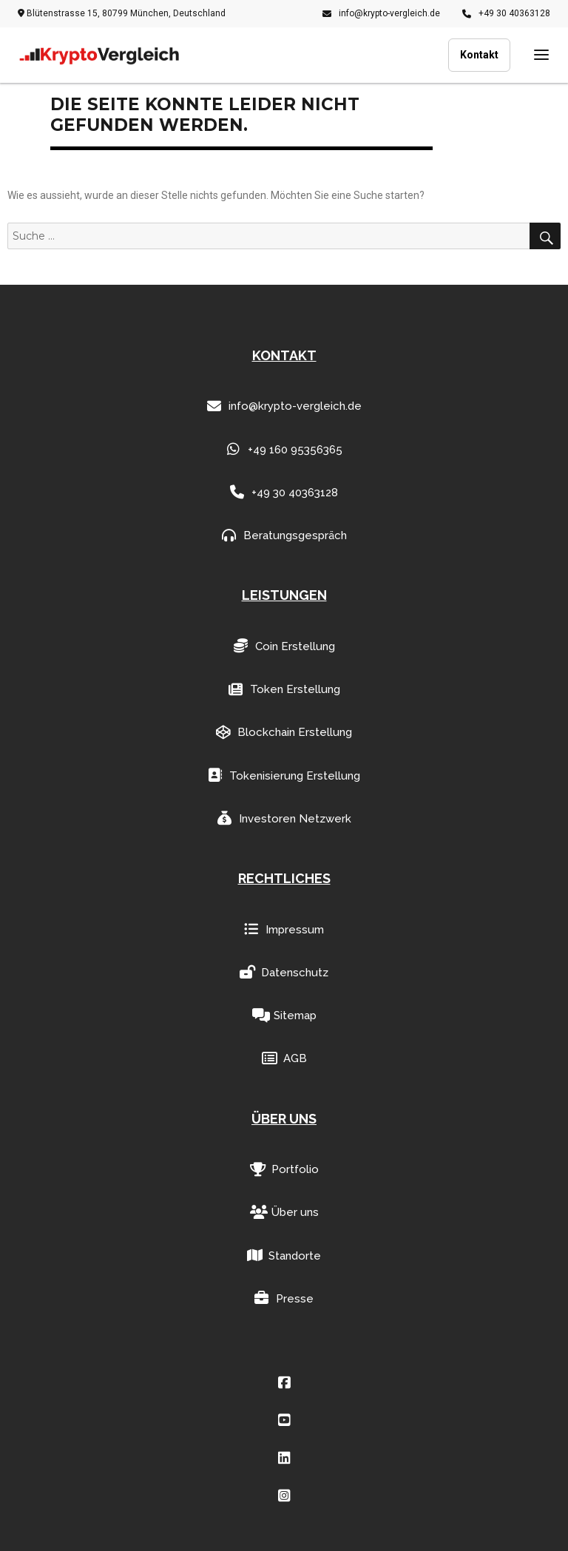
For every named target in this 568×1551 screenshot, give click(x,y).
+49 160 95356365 (284, 449)
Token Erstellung (284, 690)
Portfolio (284, 1170)
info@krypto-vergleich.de (381, 13)
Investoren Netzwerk (284, 818)
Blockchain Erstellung (284, 733)
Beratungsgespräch (284, 536)
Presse (284, 1298)
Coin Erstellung (284, 646)
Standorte (284, 1255)
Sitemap (284, 1016)
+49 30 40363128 (506, 13)
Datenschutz (284, 972)
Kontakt (479, 55)
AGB (284, 1059)
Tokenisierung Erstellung (284, 775)
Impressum (284, 929)
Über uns (284, 1213)
